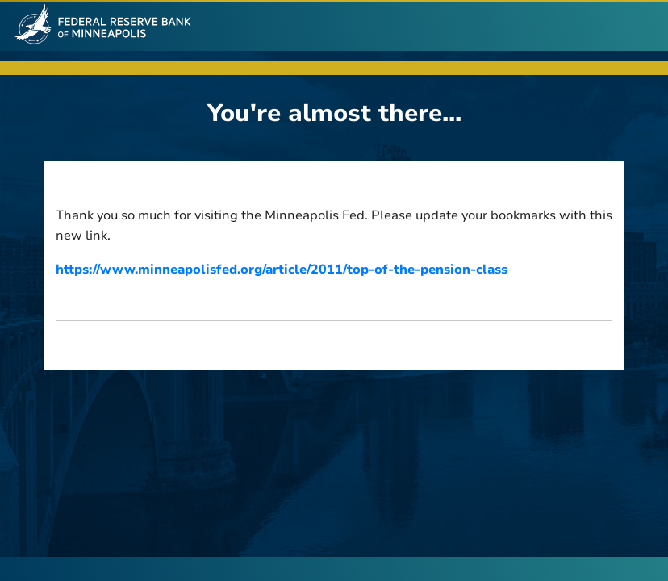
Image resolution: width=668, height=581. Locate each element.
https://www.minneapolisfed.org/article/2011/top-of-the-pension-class (281, 269)
